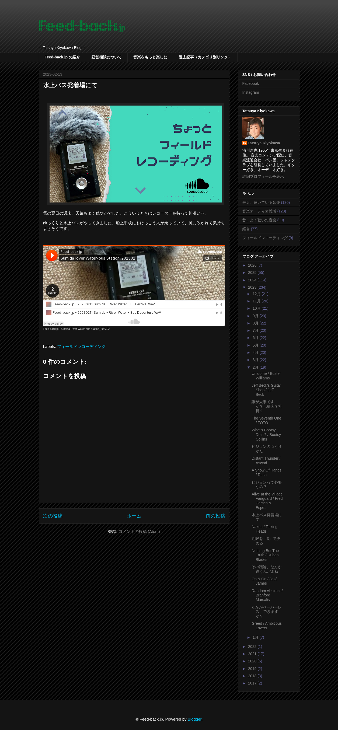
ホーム (134, 516)
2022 (252, 646)
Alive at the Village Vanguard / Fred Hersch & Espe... (267, 501)
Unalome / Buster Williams (266, 375)
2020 (252, 661)
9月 (256, 316)
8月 (256, 323)
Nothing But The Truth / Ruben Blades (265, 555)
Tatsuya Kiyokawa (264, 143)
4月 (256, 352)
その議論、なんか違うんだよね (267, 569)
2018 (252, 676)
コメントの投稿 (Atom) (139, 531)
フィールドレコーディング (81, 346)
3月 (256, 360)
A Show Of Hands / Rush (266, 472)
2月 (256, 367)
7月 (256, 330)
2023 (252, 287)
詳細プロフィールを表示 (263, 176)
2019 (252, 668)
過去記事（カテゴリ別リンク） (205, 57)
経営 (246, 229)
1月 (256, 637)
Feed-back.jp (51, 328)
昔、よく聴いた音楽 (259, 220)
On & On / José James (264, 581)
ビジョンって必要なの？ (267, 484)
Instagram (250, 92)
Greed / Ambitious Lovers (266, 625)
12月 (257, 294)
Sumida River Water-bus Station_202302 (85, 328)
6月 (256, 338)
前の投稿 (215, 516)
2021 (252, 654)
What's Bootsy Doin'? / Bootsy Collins (266, 434)
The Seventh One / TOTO (266, 420)
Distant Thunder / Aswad (266, 460)
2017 (252, 683)
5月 (256, 345)
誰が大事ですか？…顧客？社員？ (267, 406)
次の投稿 (52, 516)
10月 (257, 308)
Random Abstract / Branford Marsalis (267, 595)
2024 (252, 280)
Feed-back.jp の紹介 (62, 57)
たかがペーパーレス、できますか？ (267, 612)
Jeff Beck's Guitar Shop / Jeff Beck (266, 390)
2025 (252, 272)
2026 (252, 265)
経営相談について (107, 57)
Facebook (250, 83)
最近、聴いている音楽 (261, 202)
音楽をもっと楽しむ (150, 57)
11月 (257, 301)
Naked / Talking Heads (264, 529)
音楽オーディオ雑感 (259, 211)
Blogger (194, 719)
